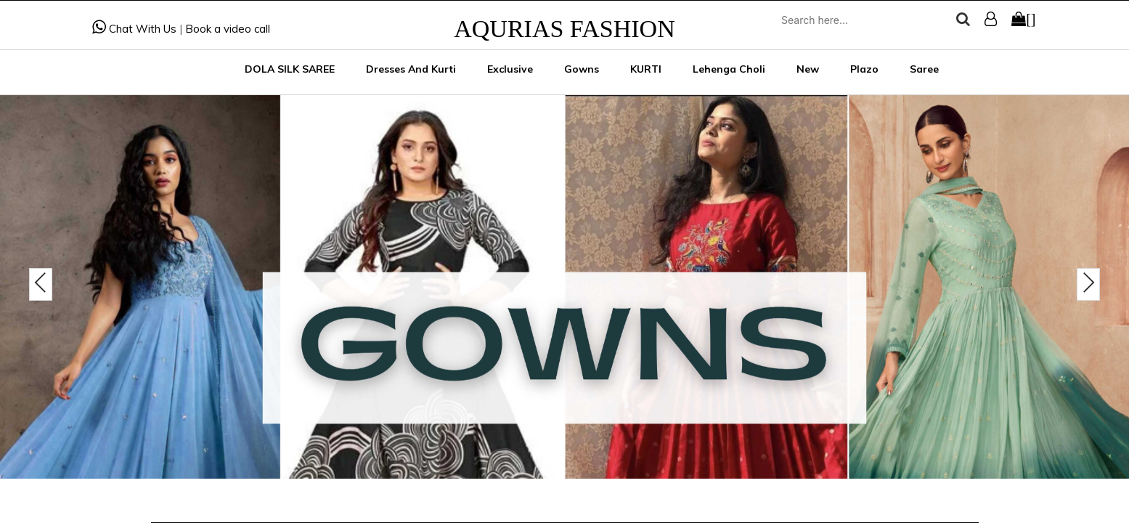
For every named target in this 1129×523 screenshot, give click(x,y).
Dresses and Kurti (411, 69)
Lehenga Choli (729, 69)
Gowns (581, 69)
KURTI (645, 69)
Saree (924, 69)
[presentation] (40, 284)
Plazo (864, 69)
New (807, 69)
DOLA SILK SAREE (290, 69)
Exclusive (510, 69)
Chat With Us (134, 29)
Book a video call (227, 29)
